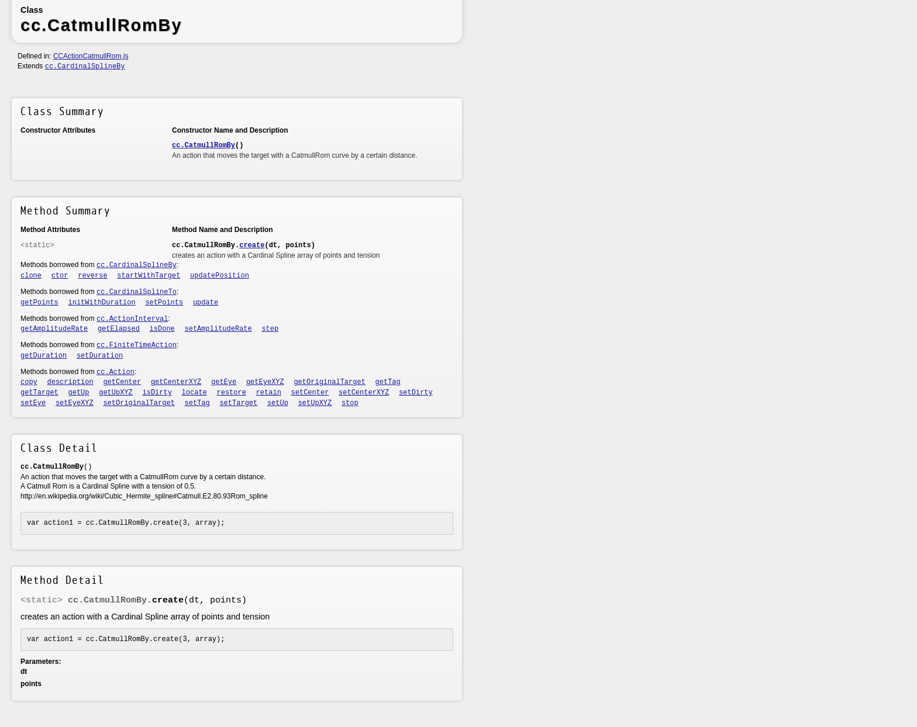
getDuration (43, 356)
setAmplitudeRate (218, 329)
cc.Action (115, 372)
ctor (59, 276)
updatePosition (219, 276)
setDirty (416, 393)
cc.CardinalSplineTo (136, 292)
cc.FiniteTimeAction (136, 345)
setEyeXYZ (75, 403)
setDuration (100, 356)
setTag (197, 403)
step (269, 329)
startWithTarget (148, 276)
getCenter (122, 382)
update (205, 303)
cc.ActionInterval (132, 319)
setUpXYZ (315, 403)
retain (268, 393)
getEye (223, 382)
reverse (92, 276)
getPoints (39, 303)
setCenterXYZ (364, 393)
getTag (388, 382)
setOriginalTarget (138, 403)
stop (350, 403)
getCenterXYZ (176, 382)
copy (28, 382)
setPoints (164, 303)
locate (194, 393)
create (251, 245)
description (70, 382)
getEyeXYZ (265, 382)
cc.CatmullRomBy (203, 145)
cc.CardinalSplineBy (85, 67)
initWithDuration (102, 303)
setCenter (310, 393)
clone (31, 276)
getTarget (39, 393)
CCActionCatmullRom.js (91, 56)
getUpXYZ (116, 393)
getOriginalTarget (329, 382)
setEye (33, 403)
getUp (78, 393)
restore (231, 393)
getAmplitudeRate (54, 329)
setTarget (238, 403)
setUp (277, 403)
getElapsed (119, 329)
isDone (162, 329)
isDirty (157, 393)
